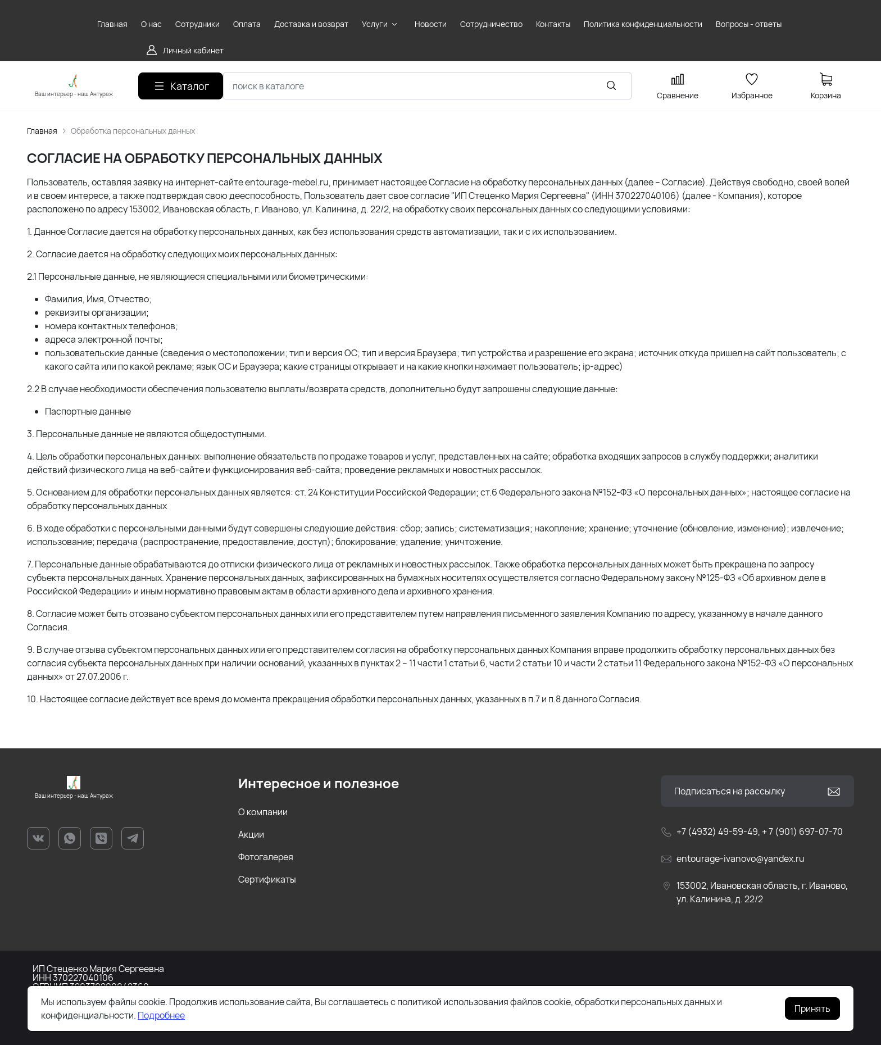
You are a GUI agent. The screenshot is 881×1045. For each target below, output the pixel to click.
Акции (251, 834)
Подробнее (161, 1015)
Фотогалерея (265, 857)
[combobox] (427, 85)
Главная (42, 130)
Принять (812, 1008)
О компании (263, 812)
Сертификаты (267, 879)
